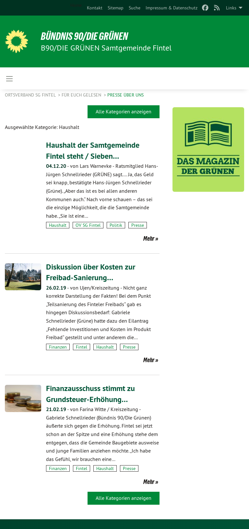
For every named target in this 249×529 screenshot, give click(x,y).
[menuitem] (94, 8)
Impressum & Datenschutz (171, 8)
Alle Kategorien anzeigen (123, 111)
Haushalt (57, 225)
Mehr (148, 238)
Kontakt (94, 8)
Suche (134, 8)
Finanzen (58, 347)
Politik (116, 225)
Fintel (81, 347)
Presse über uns (125, 95)
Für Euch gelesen (82, 95)
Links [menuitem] (231, 8)
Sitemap (116, 8)
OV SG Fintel (88, 225)
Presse (137, 225)
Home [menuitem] (76, 5)
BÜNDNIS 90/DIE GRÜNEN (84, 36)
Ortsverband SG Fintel (31, 95)
